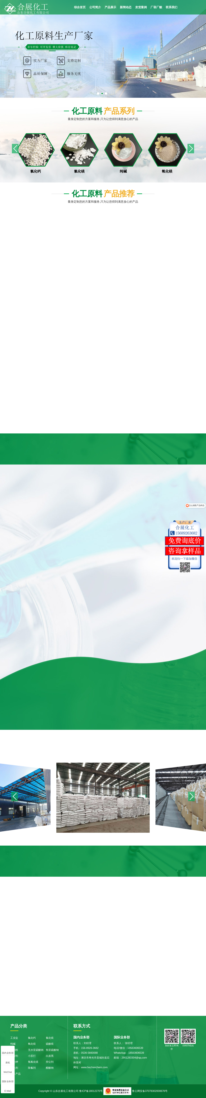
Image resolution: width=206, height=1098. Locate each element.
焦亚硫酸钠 (52, 1050)
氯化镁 (50, 1037)
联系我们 (171, 7)
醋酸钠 (50, 1067)
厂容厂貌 (156, 7)
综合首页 (80, 7)
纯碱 (12, 1043)
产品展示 (110, 7)
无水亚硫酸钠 (35, 1050)
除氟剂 (32, 1067)
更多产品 (15, 1073)
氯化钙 (32, 1037)
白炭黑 (50, 1056)
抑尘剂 (50, 1061)
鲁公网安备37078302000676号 (150, 1091)
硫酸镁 (50, 1043)
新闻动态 (125, 7)
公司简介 (95, 7)
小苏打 (32, 1056)
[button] (190, 148)
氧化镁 (32, 1043)
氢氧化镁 (33, 1061)
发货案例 (141, 7)
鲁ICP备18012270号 (91, 1091)
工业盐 (14, 1037)
